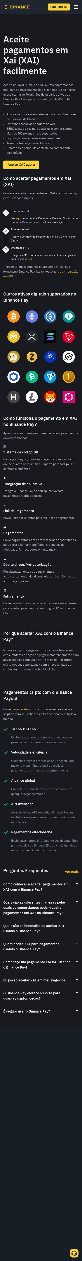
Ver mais (72, 872)
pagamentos (20, 709)
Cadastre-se (59, 7)
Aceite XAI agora (21, 165)
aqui (18, 218)
